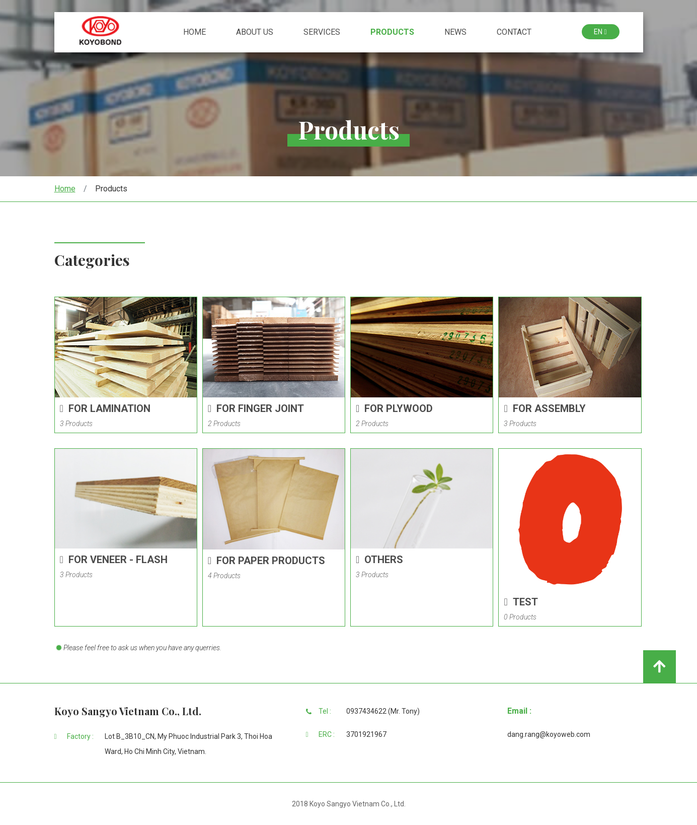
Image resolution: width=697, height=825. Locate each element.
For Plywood (394, 408)
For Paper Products (266, 561)
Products (392, 55)
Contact (514, 55)
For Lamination (105, 408)
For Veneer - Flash (114, 560)
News (455, 55)
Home (194, 55)
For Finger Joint (256, 408)
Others (379, 560)
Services (321, 55)
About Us (254, 55)
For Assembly (544, 408)
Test (520, 602)
